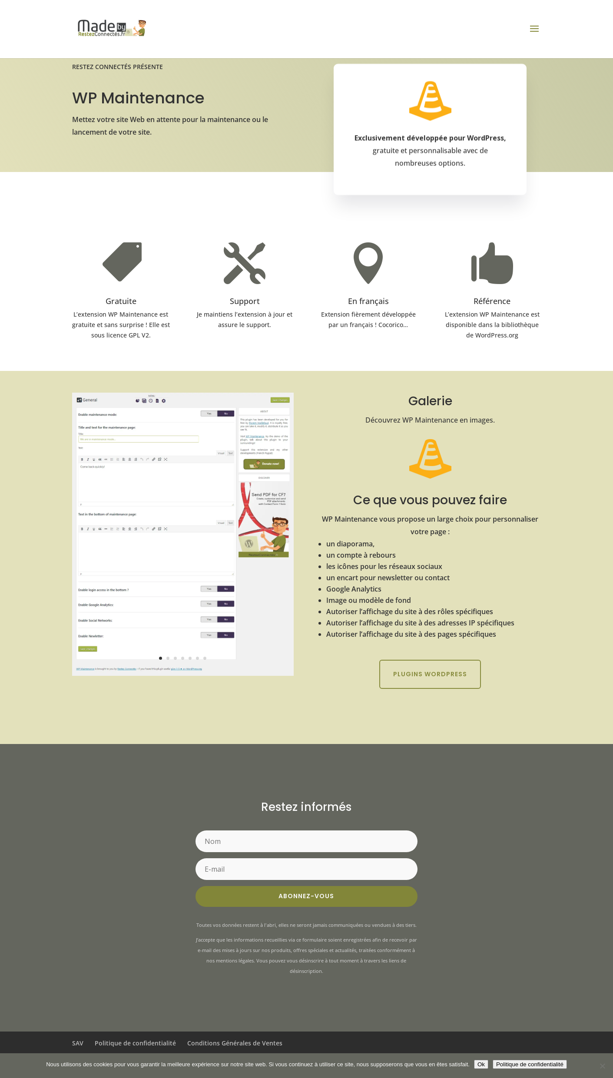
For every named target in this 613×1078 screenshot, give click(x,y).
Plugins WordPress (430, 674)
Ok (481, 1064)
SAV (77, 1043)
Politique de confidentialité (135, 1043)
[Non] (602, 1065)
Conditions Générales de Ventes (234, 1043)
